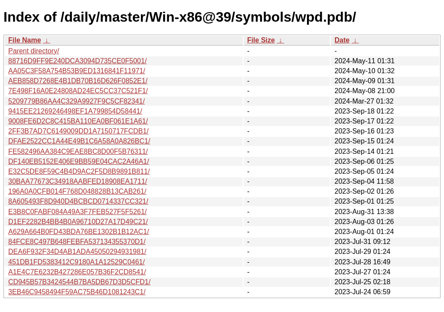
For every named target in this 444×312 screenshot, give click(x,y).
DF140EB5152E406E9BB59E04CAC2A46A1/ (78, 161)
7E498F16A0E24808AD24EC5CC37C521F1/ (78, 90)
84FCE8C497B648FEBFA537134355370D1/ (77, 241)
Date (341, 40)
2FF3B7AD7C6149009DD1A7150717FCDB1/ (78, 131)
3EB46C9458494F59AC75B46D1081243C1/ (77, 292)
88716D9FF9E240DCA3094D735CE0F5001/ (77, 61)
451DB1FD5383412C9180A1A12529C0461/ (76, 262)
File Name (24, 40)
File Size (261, 40)
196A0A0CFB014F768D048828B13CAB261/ (77, 191)
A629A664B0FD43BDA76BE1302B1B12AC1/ (78, 231)
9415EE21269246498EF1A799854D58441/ (75, 111)
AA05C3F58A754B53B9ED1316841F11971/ (76, 71)
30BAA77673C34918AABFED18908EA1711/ (77, 181)
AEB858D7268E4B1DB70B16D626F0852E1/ (77, 80)
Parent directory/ (33, 51)
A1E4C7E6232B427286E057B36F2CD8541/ (77, 272)
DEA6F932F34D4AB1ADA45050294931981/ (77, 251)
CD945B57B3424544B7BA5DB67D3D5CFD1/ (79, 282)
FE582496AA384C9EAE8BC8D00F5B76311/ (78, 151)
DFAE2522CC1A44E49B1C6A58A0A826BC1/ (79, 141)
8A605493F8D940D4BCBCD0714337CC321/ (78, 201)
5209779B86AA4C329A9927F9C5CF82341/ (76, 101)
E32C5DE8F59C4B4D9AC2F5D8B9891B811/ (79, 171)
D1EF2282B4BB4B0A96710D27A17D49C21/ (78, 221)
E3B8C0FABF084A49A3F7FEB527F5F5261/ (77, 211)
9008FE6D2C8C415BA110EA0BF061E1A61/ (78, 121)
